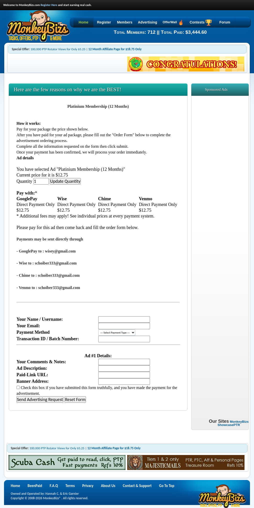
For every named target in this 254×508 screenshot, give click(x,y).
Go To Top (166, 486)
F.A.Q (54, 486)
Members (124, 22)
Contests (201, 23)
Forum (224, 22)
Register (104, 22)
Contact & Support (137, 486)
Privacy (88, 486)
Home (83, 22)
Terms (70, 486)
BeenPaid (35, 486)
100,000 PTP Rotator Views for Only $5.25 (58, 49)
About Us (108, 486)
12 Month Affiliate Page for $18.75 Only (115, 49)
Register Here (48, 5)
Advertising (147, 22)
